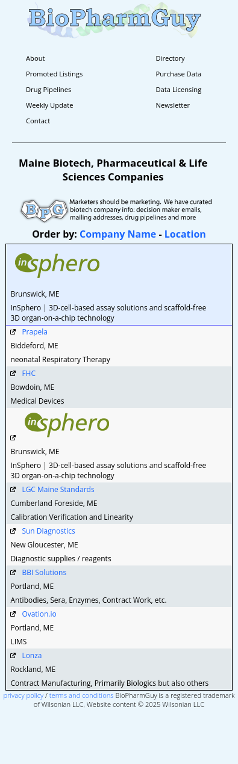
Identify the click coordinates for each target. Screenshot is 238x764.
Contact (38, 120)
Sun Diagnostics (48, 531)
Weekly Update (49, 104)
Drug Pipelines (48, 89)
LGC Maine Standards (58, 489)
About (35, 58)
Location (185, 234)
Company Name (118, 234)
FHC (29, 373)
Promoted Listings (54, 73)
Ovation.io (39, 614)
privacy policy (24, 695)
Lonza (32, 655)
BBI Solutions (44, 572)
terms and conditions (81, 695)
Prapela (35, 332)
